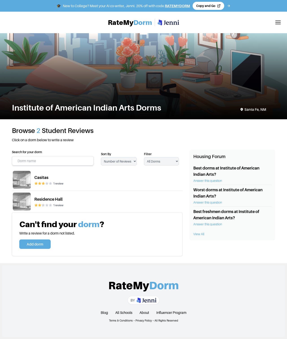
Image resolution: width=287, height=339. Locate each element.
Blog (104, 312)
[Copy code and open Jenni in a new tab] (208, 6)
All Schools (123, 312)
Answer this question (207, 181)
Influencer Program (171, 312)
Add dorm (35, 244)
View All (198, 234)
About (144, 312)
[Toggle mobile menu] (278, 22)
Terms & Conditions (121, 320)
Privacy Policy (143, 320)
